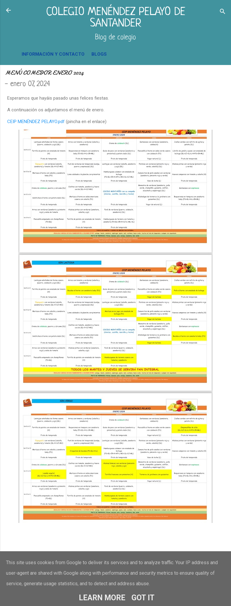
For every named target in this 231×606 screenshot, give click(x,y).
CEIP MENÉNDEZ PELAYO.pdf (36, 121)
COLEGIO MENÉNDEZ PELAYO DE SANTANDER (115, 18)
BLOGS (99, 54)
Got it (143, 597)
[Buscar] (222, 12)
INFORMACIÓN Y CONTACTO (53, 54)
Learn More (102, 597)
